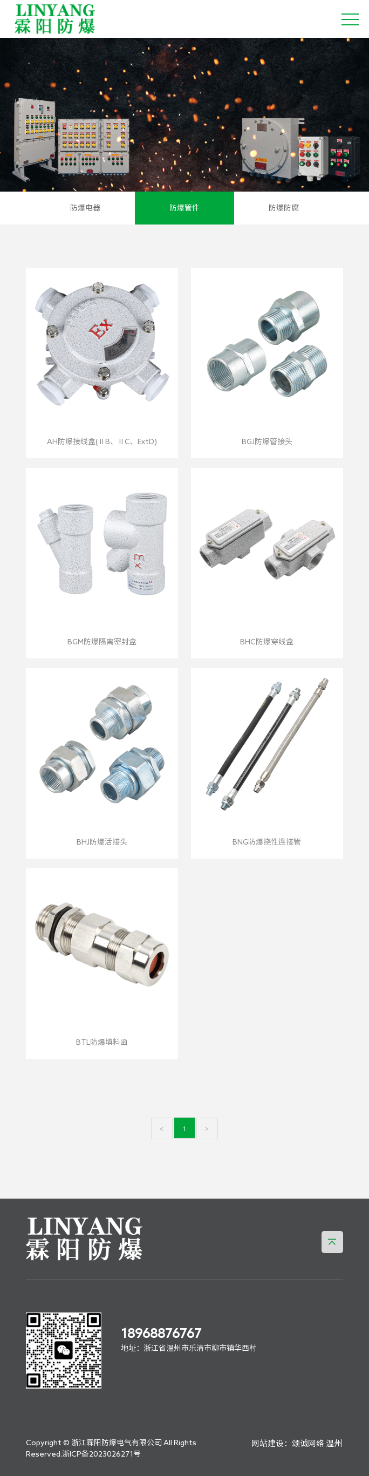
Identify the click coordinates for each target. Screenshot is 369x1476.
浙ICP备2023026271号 (101, 1454)
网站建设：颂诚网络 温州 (296, 1443)
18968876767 (161, 1333)
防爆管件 (184, 208)
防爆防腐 (284, 208)
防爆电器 (85, 208)
